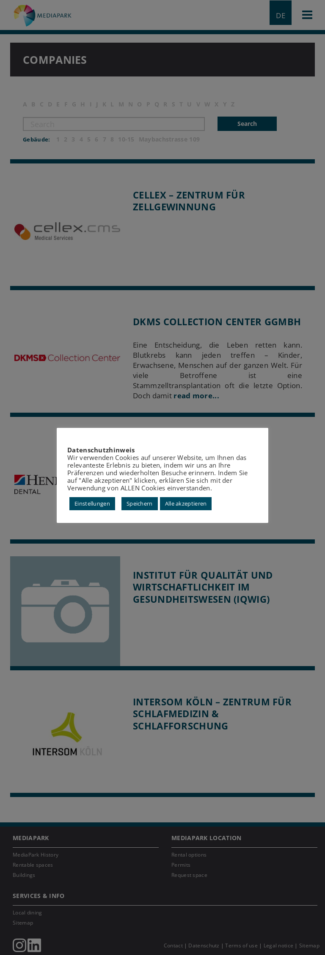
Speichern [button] (140, 503)
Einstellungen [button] (92, 503)
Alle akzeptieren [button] (186, 503)
